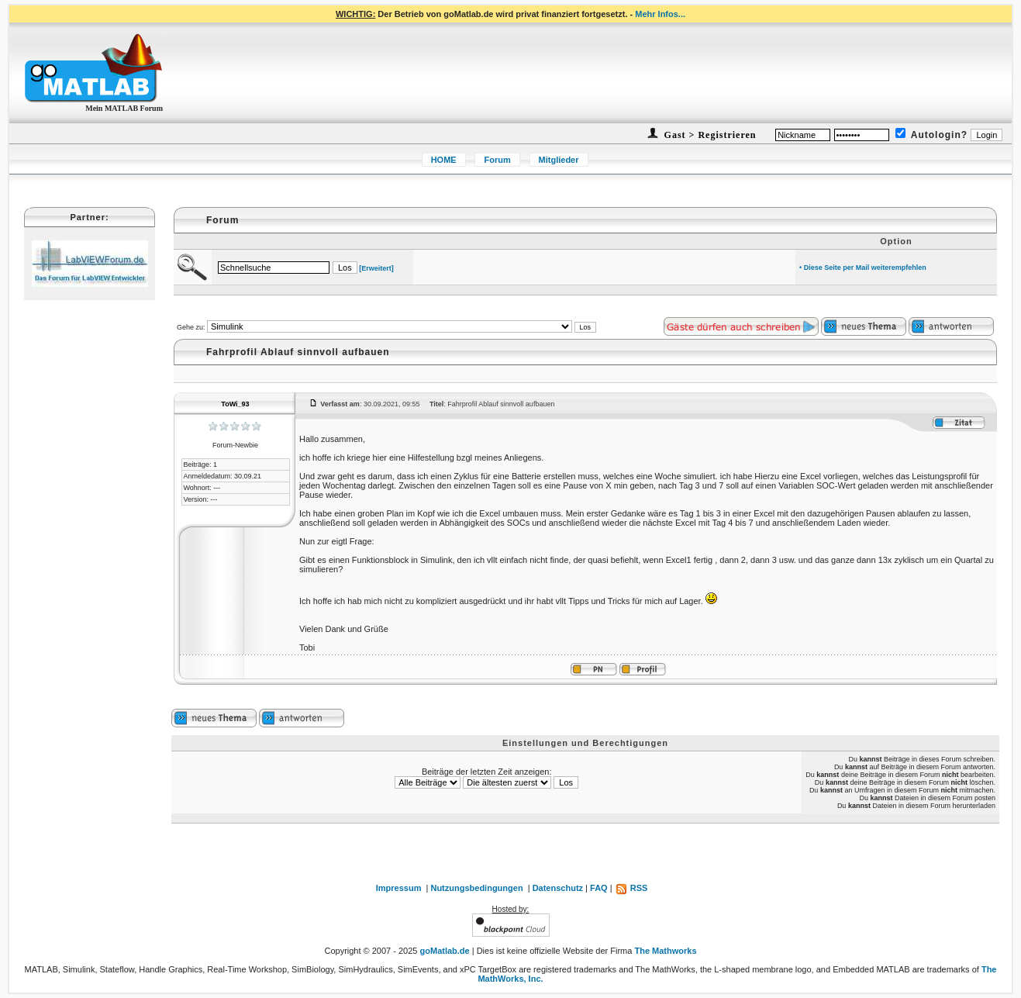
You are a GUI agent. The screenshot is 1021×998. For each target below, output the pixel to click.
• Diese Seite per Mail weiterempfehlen (862, 267)
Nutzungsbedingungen (476, 888)
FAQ (599, 888)
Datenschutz (558, 888)
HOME (444, 159)
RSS (631, 888)
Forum (497, 159)
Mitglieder (559, 159)
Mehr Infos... (660, 14)
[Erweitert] (376, 268)
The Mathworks (665, 950)
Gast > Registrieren (709, 134)
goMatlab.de (445, 950)
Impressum (399, 888)
